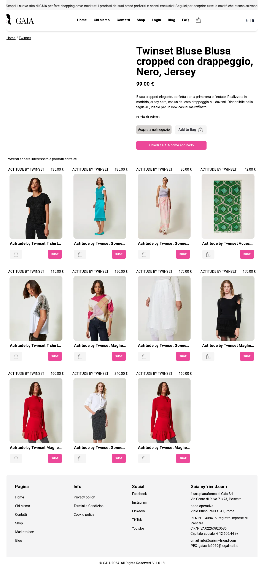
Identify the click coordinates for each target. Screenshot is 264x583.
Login (156, 20)
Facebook (139, 494)
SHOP (55, 254)
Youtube (138, 528)
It (253, 21)
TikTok (137, 520)
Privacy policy (84, 497)
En (247, 21)
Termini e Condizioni (89, 506)
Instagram (139, 502)
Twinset (25, 38)
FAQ (185, 20)
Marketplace (24, 532)
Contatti (123, 20)
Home (82, 20)
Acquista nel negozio (154, 130)
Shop (141, 20)
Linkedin (138, 511)
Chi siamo (102, 20)
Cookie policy (84, 515)
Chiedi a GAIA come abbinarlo (171, 145)
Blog (171, 20)
